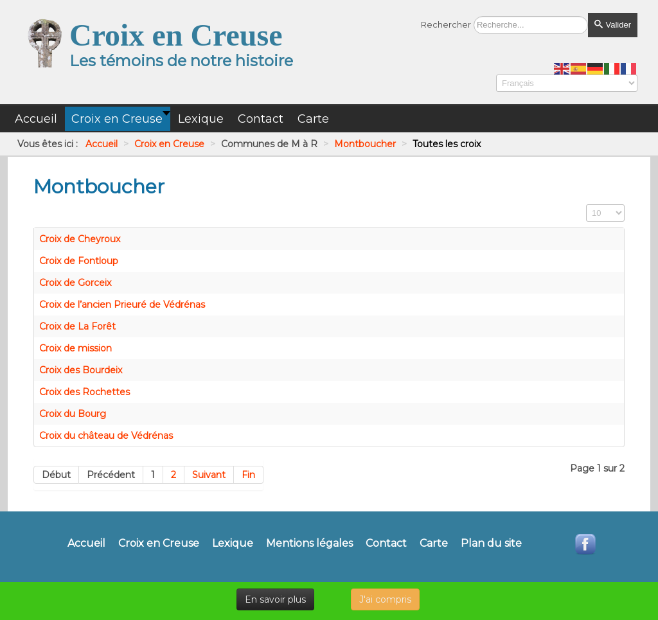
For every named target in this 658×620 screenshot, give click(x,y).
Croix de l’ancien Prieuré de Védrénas (122, 304)
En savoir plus (275, 599)
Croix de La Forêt (77, 326)
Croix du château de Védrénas (106, 435)
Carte (434, 543)
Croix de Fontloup (78, 261)
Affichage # (586, 204)
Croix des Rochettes (84, 392)
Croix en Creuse (158, 543)
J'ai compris (385, 599)
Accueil (86, 543)
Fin (248, 475)
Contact (386, 543)
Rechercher (446, 24)
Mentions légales (309, 543)
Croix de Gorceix (75, 282)
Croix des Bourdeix (80, 370)
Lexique (232, 543)
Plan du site (491, 543)
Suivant (209, 475)
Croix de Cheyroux (79, 239)
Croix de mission (75, 348)
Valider (612, 25)
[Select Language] (566, 83)
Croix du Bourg (72, 414)
